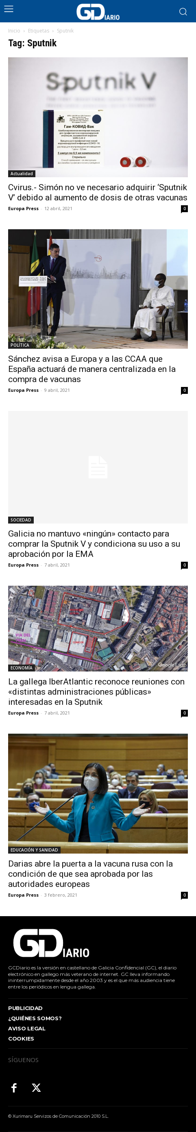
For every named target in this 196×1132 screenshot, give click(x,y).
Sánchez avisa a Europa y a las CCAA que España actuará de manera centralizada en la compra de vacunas (92, 369)
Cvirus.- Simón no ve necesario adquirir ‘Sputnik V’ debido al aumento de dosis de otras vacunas (97, 192)
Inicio (14, 30)
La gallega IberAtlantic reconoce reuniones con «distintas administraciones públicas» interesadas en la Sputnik (96, 692)
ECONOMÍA (22, 668)
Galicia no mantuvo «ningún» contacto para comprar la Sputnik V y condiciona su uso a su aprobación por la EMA (94, 544)
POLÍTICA (20, 345)
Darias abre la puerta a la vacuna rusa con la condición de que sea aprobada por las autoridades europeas (90, 874)
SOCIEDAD (21, 520)
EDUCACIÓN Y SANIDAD (34, 850)
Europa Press (23, 208)
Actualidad (22, 173)
